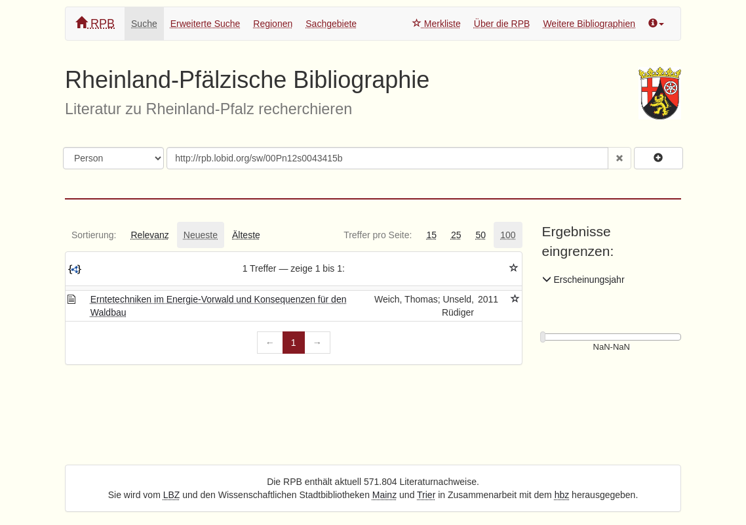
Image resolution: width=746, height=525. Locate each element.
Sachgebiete (331, 23)
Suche (144, 23)
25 (456, 235)
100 (507, 235)
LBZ (171, 495)
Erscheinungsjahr (583, 279)
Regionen (272, 23)
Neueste (201, 235)
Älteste (246, 235)
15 (431, 235)
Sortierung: (93, 235)
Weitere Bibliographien (589, 23)
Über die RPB (502, 23)
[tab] (94, 235)
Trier (426, 495)
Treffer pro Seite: (378, 235)
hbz (562, 495)
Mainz (384, 495)
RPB (95, 23)
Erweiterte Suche (205, 23)
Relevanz (149, 235)
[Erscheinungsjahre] (612, 347)
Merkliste (436, 23)
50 (481, 235)
